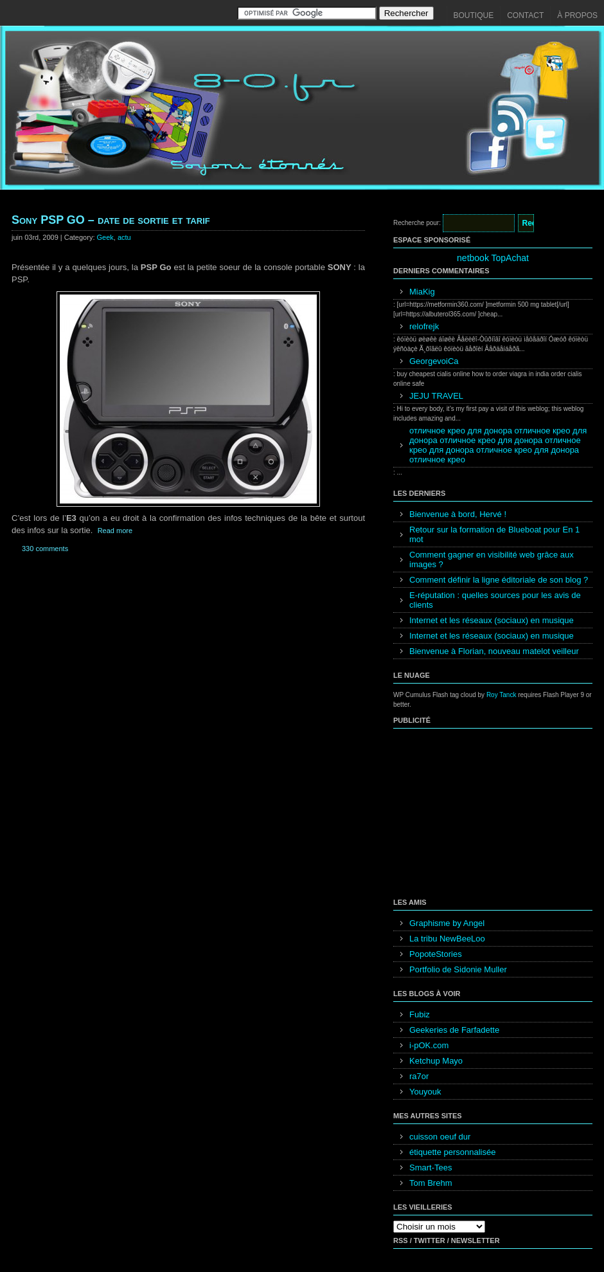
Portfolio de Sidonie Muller (458, 969)
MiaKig (422, 291)
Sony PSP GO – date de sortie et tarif (111, 220)
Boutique (474, 15)
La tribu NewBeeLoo (447, 938)
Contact (525, 15)
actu (124, 237)
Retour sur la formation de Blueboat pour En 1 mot (494, 534)
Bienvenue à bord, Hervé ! (457, 514)
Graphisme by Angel (446, 923)
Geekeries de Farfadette (454, 1030)
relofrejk (424, 326)
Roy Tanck (501, 694)
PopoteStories (435, 954)
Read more (115, 530)
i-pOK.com (429, 1045)
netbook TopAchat (493, 258)
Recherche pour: (417, 222)
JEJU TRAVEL (436, 396)
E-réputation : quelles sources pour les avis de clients (495, 600)
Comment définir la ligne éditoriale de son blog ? (498, 580)
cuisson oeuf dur (439, 1136)
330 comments (45, 548)
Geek (105, 237)
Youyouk (425, 1091)
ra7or (419, 1076)
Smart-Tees (430, 1167)
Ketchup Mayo (436, 1061)
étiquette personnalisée (452, 1152)
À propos (577, 15)
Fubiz (419, 1014)
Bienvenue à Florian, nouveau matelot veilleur (494, 651)
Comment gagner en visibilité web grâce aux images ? (491, 559)
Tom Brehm (430, 1183)
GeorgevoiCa (434, 361)
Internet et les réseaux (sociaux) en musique (491, 620)
